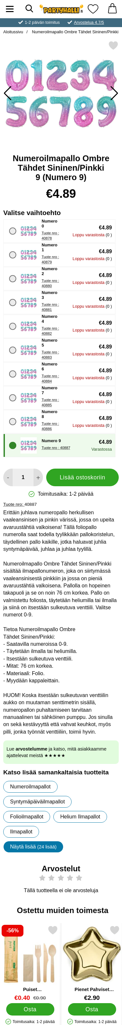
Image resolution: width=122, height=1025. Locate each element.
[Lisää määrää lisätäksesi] (38, 477)
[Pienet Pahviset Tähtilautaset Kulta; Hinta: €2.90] (92, 963)
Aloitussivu (13, 31)
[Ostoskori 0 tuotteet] (112, 9)
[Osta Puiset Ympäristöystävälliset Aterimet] (30, 1009)
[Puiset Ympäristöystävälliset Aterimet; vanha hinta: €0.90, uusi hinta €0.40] (30, 963)
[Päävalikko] (10, 9)
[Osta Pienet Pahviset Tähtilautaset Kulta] (92, 1009)
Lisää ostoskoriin (82, 477)
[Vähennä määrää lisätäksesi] (8, 477)
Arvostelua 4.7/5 (89, 22)
